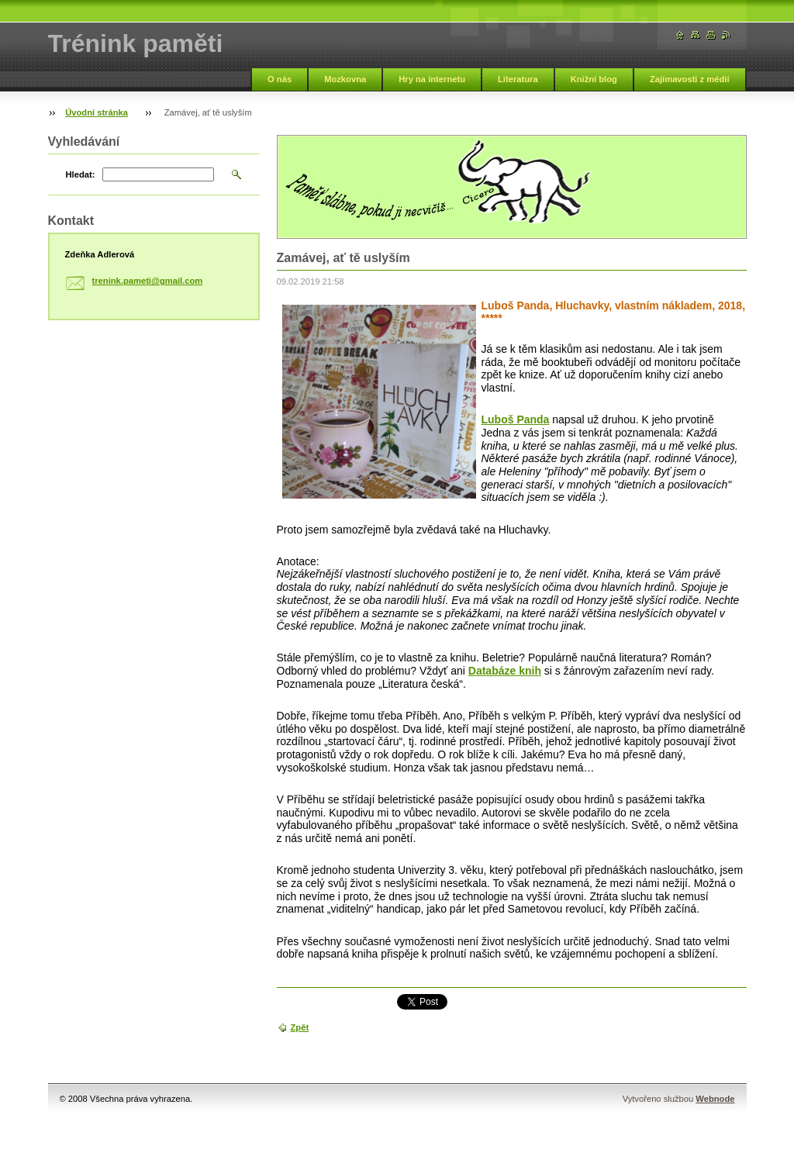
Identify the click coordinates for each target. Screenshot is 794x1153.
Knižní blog (594, 79)
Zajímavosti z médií (690, 79)
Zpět (300, 1027)
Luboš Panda (516, 419)
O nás (280, 79)
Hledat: (80, 174)
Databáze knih (504, 671)
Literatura (518, 79)
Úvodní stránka (96, 112)
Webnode (715, 1098)
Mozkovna (345, 79)
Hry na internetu (432, 79)
